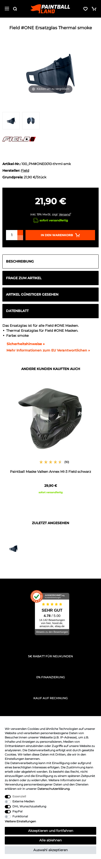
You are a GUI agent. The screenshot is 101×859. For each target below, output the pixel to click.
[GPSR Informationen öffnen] (46, 350)
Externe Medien (23, 801)
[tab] (50, 261)
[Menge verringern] (20, 237)
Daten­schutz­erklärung (53, 789)
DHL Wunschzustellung (29, 806)
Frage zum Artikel (23, 278)
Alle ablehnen (50, 840)
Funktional (20, 816)
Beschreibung (20, 261)
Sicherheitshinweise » (23, 344)
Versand (64, 214)
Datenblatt (17, 311)
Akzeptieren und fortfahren (50, 831)
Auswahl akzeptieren (50, 850)
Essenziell (19, 796)
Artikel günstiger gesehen (32, 294)
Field (25, 170)
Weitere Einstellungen (20, 821)
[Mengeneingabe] (11, 235)
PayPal (17, 811)
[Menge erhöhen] (20, 232)
